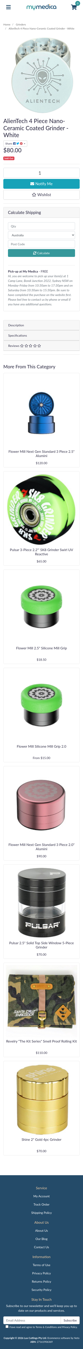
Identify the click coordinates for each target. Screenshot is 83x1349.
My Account (41, 1196)
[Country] (41, 235)
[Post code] (41, 244)
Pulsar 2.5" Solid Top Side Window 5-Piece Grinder (41, 945)
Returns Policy (41, 1281)
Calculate (41, 253)
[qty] (41, 226)
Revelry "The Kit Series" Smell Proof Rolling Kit (41, 1041)
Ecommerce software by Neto (63, 1337)
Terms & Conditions (46, 1327)
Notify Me (41, 183)
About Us (41, 1230)
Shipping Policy (41, 1213)
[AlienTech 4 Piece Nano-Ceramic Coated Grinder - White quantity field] (41, 173)
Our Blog (41, 1239)
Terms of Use (41, 1265)
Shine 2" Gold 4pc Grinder (41, 1139)
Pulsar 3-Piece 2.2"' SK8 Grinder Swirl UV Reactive (41, 552)
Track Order (41, 1204)
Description (16, 325)
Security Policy (42, 1290)
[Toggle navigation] (8, 7)
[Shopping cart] (74, 7)
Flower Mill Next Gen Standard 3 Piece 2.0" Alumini (41, 846)
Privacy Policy (41, 1273)
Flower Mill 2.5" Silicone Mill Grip (41, 648)
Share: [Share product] (14, 143)
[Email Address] (32, 1320)
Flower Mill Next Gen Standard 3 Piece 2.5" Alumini (41, 453)
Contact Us (41, 1247)
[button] (41, 195)
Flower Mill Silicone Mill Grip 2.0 (41, 746)
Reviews (24, 346)
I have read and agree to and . (42, 1326)
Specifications (17, 335)
